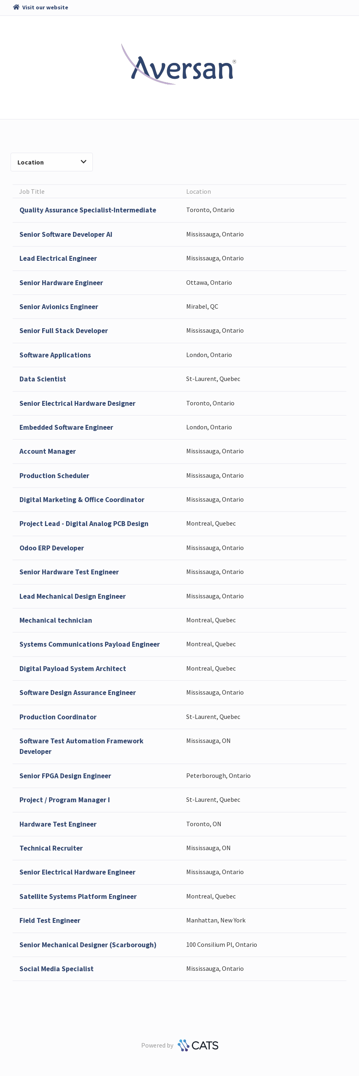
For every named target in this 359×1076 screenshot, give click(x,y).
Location (51, 162)
